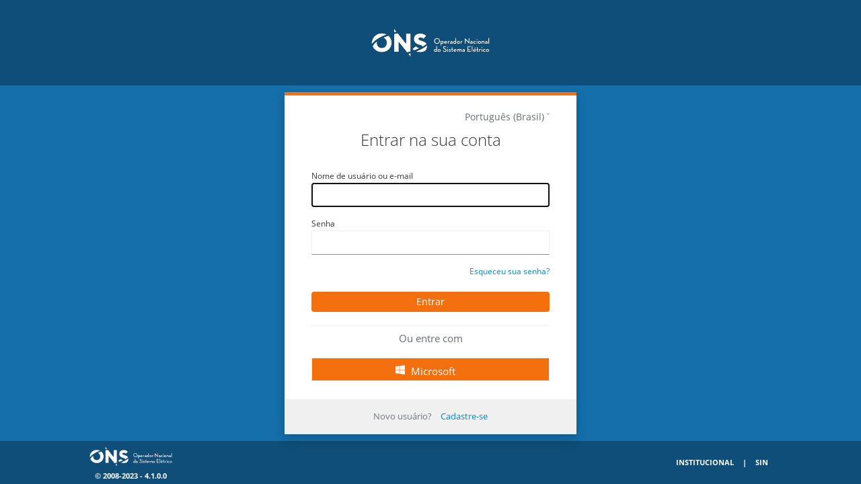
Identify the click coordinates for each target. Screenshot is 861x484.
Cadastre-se (464, 416)
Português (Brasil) (504, 116)
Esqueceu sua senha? (510, 271)
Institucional (705, 462)
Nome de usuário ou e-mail (362, 176)
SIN (761, 462)
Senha (323, 223)
